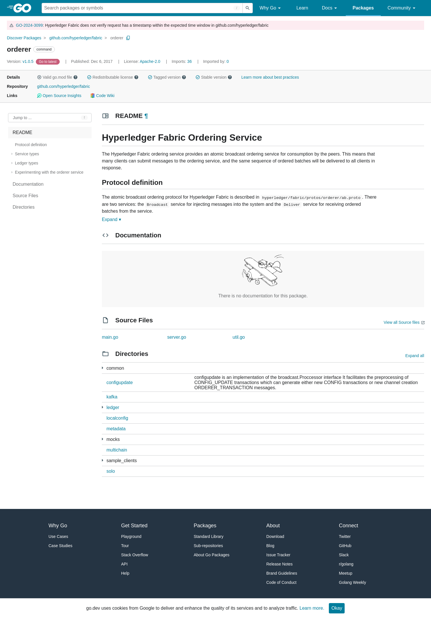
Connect (348, 525)
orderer (116, 38)
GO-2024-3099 (29, 25)
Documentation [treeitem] (28, 184)
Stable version (213, 77)
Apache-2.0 (150, 61)
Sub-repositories (208, 545)
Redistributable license (113, 77)
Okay (336, 608)
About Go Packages (212, 555)
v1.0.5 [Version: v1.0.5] (21, 61)
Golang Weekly (352, 582)
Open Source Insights (59, 95)
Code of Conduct (281, 582)
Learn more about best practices (270, 77)
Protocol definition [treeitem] (31, 144)
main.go (110, 337)
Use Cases (58, 536)
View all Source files (402, 322)
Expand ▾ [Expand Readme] (111, 219)
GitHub (345, 545)
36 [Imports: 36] (182, 61)
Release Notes (279, 564)
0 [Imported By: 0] (216, 61)
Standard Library (209, 536)
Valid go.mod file (57, 77)
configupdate (119, 382)
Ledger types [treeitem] (26, 163)
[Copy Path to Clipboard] (128, 37)
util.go (239, 337)
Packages (363, 7)
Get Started (134, 525)
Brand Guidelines (281, 573)
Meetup (345, 573)
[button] (39, 77)
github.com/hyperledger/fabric (75, 38)
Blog (270, 545)
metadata (116, 428)
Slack (344, 555)
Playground (131, 536)
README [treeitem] (22, 132)
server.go (176, 337)
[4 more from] (102, 460)
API (124, 564)
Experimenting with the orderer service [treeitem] (49, 172)
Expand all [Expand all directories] (414, 355)
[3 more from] (102, 407)
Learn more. (312, 608)
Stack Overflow (134, 555)
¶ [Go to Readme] (146, 115)
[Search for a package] (142, 8)
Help (125, 573)
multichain (116, 449)
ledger (112, 407)
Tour (125, 545)
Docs (330, 8)
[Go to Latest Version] (48, 61)
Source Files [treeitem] (25, 195)
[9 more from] (102, 367)
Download (275, 536)
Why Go (271, 8)
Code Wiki (102, 95)
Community (402, 8)
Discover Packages (24, 38)
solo (110, 471)
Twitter (345, 536)
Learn (302, 7)
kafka (111, 396)
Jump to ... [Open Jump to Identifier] (22, 117)
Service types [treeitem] (27, 154)
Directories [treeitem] (23, 207)
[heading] (24, 8)
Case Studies (60, 545)
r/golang (346, 564)
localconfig (117, 418)
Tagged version (167, 77)
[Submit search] (247, 8)
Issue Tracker (278, 555)
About (273, 525)
